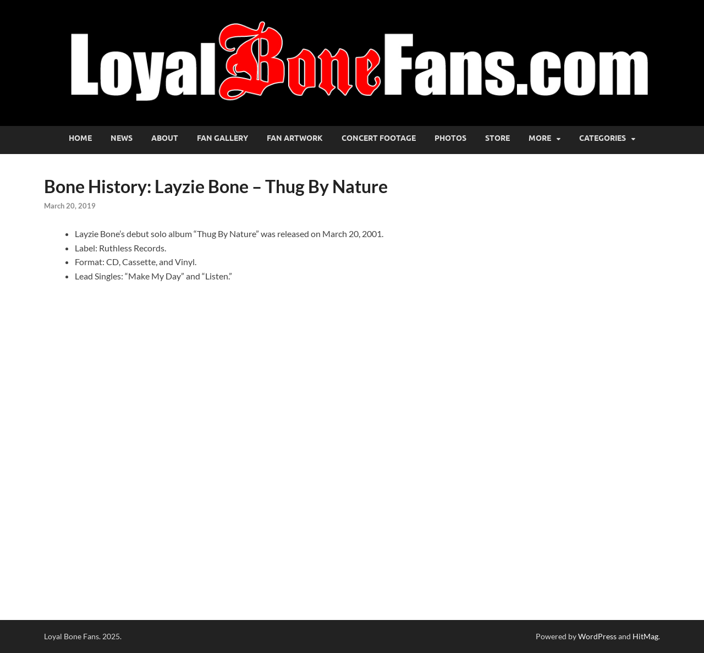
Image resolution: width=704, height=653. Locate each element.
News (122, 138)
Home (80, 138)
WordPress (597, 636)
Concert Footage (379, 138)
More (540, 138)
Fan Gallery (222, 138)
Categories (602, 138)
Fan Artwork (295, 138)
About (164, 138)
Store (497, 138)
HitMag (645, 636)
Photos (450, 138)
